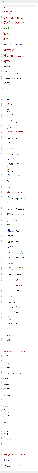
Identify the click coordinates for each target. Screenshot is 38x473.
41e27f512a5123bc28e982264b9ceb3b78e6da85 (16, 3)
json (36, 471)
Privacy (7, 471)
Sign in (36, 1)
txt (34, 471)
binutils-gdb (5, 3)
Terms (9, 471)
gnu (1, 3)
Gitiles (5, 471)
